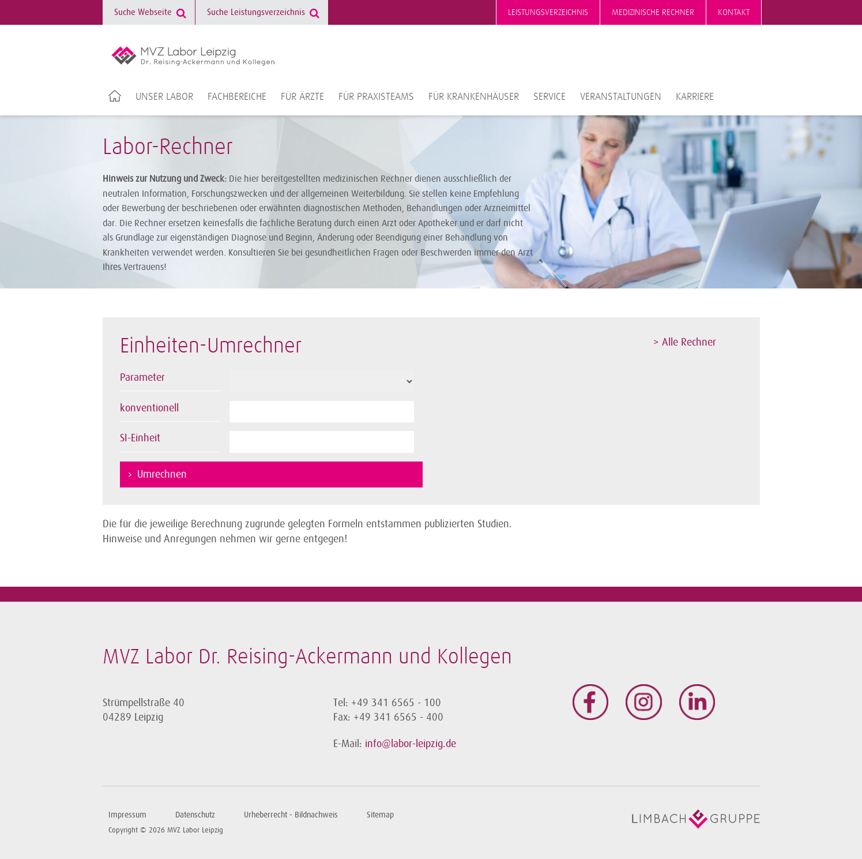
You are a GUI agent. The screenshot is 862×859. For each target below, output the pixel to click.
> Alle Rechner (684, 342)
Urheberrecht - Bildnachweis (291, 815)
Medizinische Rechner (653, 12)
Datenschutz (195, 815)
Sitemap (380, 815)
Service (549, 97)
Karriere (695, 97)
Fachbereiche (237, 97)
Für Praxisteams (376, 97)
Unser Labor (164, 97)
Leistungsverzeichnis (548, 12)
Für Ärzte (302, 97)
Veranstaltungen (620, 97)
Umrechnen (162, 474)
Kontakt (734, 12)
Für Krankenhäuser (473, 97)
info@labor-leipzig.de (410, 743)
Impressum (127, 815)
